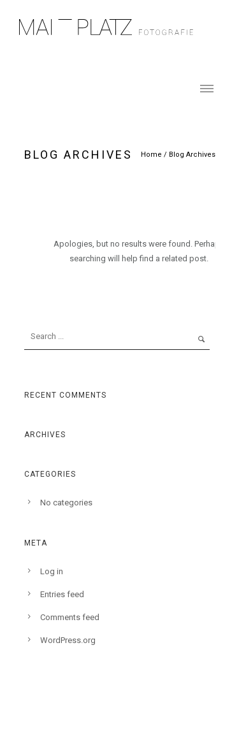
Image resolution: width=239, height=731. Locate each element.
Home (151, 154)
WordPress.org (68, 640)
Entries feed (62, 594)
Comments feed (69, 617)
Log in (51, 571)
